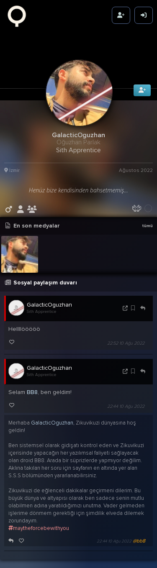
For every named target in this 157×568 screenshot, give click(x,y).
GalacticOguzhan (49, 295)
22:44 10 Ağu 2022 (125, 397)
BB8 (32, 383)
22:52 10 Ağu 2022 (125, 334)
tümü (147, 217)
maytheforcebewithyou (38, 519)
